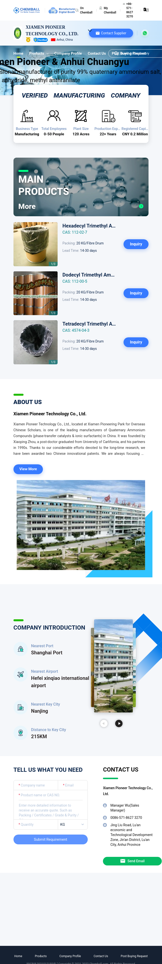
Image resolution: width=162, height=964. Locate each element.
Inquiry (136, 244)
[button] (111, 33)
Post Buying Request (134, 956)
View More (28, 469)
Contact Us (97, 53)
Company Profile (68, 53)
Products (39, 53)
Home (18, 53)
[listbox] (73, 825)
